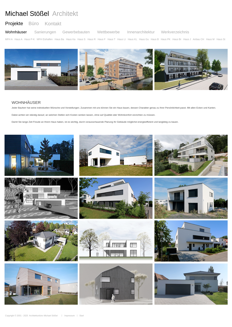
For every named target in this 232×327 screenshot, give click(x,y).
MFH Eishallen (45, 39)
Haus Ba (59, 39)
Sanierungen (45, 32)
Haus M (210, 39)
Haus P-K (29, 39)
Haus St (220, 39)
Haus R (92, 39)
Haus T (111, 39)
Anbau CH (198, 39)
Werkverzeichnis (175, 32)
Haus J (187, 39)
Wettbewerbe (108, 32)
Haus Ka (70, 39)
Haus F (101, 39)
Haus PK (165, 39)
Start (81, 315)
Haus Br (177, 39)
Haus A (18, 39)
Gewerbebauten (76, 32)
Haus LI (121, 39)
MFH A (9, 39)
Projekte (14, 23)
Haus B (155, 39)
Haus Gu (144, 39)
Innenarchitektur (141, 32)
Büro (34, 23)
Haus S (81, 39)
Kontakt (53, 23)
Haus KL (132, 39)
